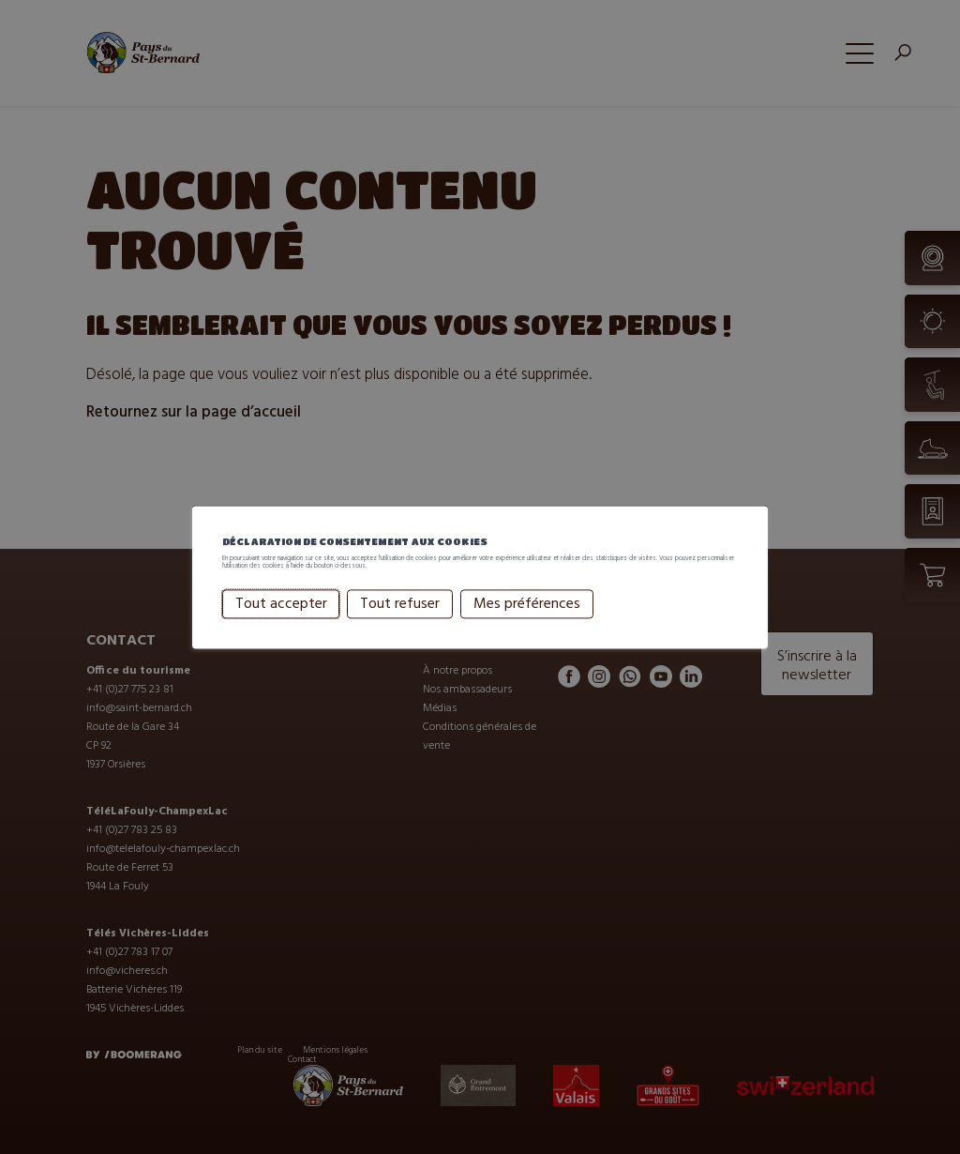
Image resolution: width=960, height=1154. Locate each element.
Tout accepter (281, 627)
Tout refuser (400, 627)
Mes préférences (526, 627)
